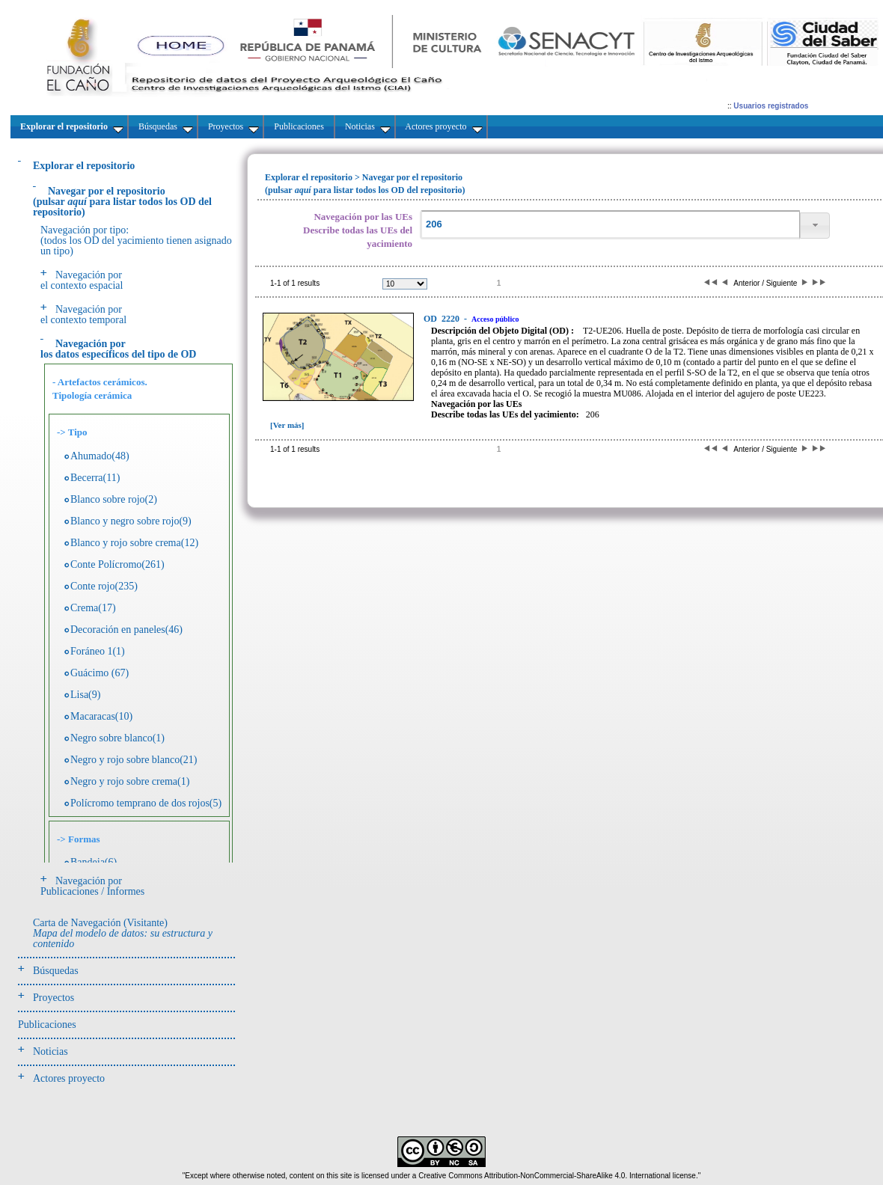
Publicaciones (47, 1024)
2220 (443, 318)
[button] (815, 225)
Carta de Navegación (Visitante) (123, 933)
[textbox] (610, 224)
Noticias (50, 1051)
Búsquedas (56, 970)
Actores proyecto (69, 1078)
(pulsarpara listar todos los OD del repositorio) (122, 202)
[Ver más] (287, 424)
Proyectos (53, 997)
